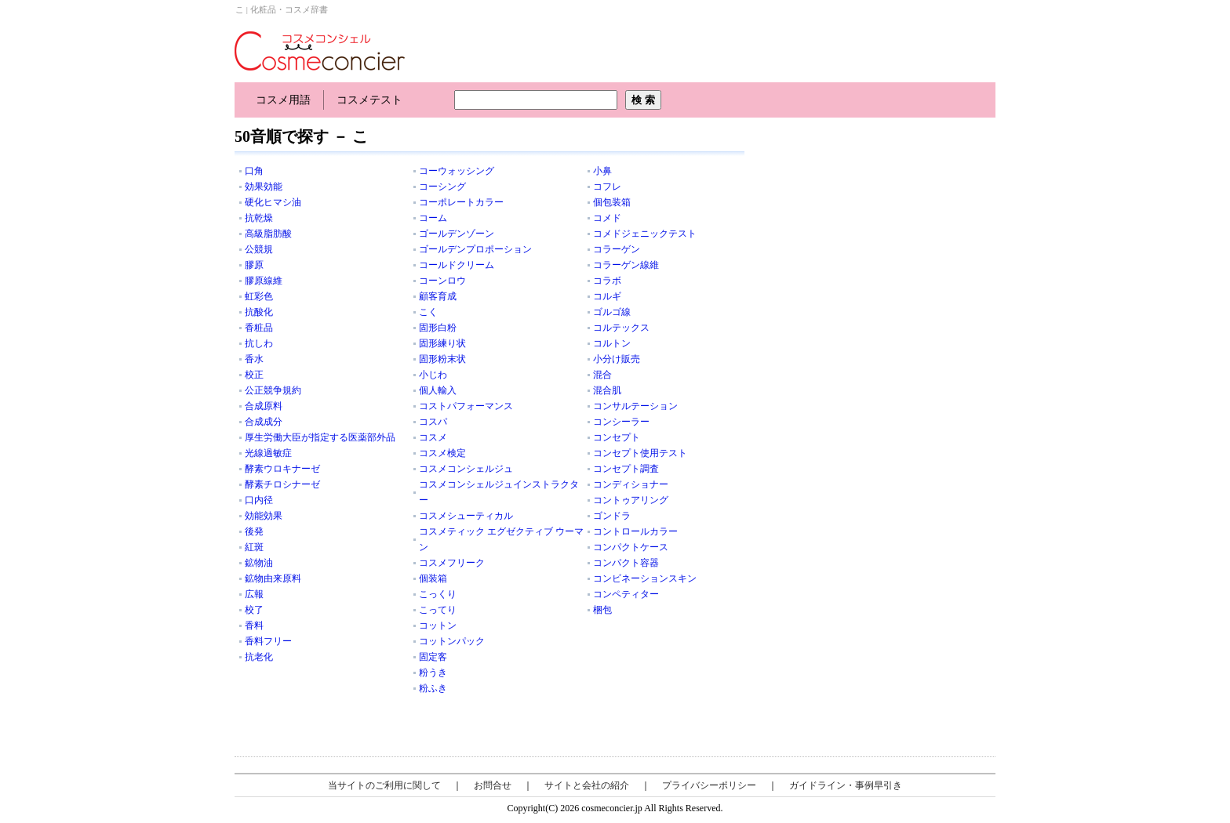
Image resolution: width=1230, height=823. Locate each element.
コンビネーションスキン (645, 578)
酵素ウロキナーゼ (282, 468)
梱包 (602, 609)
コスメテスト (369, 100)
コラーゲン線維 (626, 264)
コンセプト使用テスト (640, 453)
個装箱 (433, 578)
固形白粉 (438, 327)
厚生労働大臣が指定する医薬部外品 (320, 437)
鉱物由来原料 (273, 578)
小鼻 (602, 170)
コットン (438, 625)
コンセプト (616, 437)
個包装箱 (612, 202)
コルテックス (621, 327)
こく (428, 311)
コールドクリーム (456, 264)
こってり (438, 609)
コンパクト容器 (626, 562)
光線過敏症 (268, 453)
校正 (254, 374)
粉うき (433, 672)
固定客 (433, 656)
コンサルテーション (635, 406)
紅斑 (254, 547)
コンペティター (626, 594)
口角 (254, 170)
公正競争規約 (273, 390)
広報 (254, 594)
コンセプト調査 (626, 468)
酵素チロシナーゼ (282, 484)
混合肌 (607, 390)
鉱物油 (259, 562)
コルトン (612, 343)
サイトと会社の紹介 (586, 785)
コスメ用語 (283, 100)
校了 (254, 609)
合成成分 (263, 421)
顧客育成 (438, 296)
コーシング (442, 186)
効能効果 (263, 515)
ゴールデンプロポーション (475, 249)
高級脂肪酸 (268, 233)
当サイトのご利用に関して (384, 785)
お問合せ (492, 785)
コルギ (607, 296)
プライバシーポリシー (709, 785)
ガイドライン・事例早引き (845, 785)
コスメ (433, 437)
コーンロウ (442, 280)
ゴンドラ (612, 515)
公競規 (259, 249)
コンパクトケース (630, 547)
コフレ (607, 186)
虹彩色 (259, 296)
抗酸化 (259, 311)
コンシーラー (621, 421)
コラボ (607, 280)
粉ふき (433, 688)
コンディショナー (630, 484)
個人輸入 (438, 390)
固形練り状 (442, 343)
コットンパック (452, 641)
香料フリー (268, 641)
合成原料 (263, 406)
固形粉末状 (442, 358)
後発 (254, 531)
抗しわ (259, 343)
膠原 (254, 264)
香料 (254, 625)
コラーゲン (616, 249)
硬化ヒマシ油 (273, 202)
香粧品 (259, 327)
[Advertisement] (877, 227)
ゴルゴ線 (612, 311)
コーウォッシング (456, 170)
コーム (433, 217)
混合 (602, 374)
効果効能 (263, 186)
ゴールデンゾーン (456, 233)
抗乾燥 (259, 217)
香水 (254, 358)
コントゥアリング (630, 500)
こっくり (438, 594)
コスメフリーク (452, 562)
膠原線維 (263, 280)
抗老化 (259, 656)
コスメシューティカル (466, 515)
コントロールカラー (635, 531)
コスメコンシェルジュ (466, 468)
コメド (607, 217)
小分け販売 (616, 358)
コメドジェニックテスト (645, 233)
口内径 (259, 500)
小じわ (433, 374)
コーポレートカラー (461, 202)
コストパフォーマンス (466, 406)
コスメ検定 (442, 453)
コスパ (433, 421)
